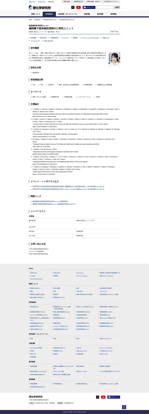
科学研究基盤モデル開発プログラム (109, 306)
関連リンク (106, 37)
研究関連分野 (54, 37)
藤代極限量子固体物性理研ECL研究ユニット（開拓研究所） (50, 201)
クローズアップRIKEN (36, 347)
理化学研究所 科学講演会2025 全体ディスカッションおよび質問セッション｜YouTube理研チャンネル (72, 189)
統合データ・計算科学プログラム (85, 306)
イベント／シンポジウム (106, 347)
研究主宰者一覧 (34, 306)
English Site (51, 1)
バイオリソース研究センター (60, 326)
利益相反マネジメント (59, 297)
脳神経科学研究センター (36, 326)
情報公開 (55, 294)
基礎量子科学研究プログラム (37, 311)
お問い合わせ (41, 1)
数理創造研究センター (59, 317)
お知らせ (79, 347)
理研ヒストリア (104, 353)
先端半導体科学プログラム (83, 311)
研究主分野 (43, 37)
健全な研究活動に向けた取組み (85, 294)
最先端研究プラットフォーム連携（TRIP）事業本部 (62, 307)
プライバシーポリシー (82, 275)
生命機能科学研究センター (107, 323)
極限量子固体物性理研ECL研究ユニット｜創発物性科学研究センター (54, 204)
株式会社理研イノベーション (38, 371)
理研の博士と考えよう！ (59, 347)
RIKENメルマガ (90, 7)
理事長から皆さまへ (35, 288)
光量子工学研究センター (36, 329)
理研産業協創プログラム (106, 311)
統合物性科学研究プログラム (67, 19)
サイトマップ (80, 272)
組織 (31, 291)
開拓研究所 (56, 314)
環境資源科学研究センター (83, 326)
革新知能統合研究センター (37, 323)
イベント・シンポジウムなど (90, 37)
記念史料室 (33, 357)
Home (30, 19)
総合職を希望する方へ (82, 383)
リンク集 (32, 275)
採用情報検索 (33, 383)
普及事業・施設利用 (105, 366)
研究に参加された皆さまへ (37, 297)
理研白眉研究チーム (105, 314)
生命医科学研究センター (83, 323)
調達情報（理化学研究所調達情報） (110, 272)
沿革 (78, 288)
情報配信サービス (58, 350)
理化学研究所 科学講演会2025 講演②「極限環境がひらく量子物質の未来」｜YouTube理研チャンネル (72, 186)
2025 (54, 338)
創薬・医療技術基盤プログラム (61, 311)
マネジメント (103, 291)
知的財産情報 (33, 366)
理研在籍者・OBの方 (93, 1)
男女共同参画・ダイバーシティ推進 (109, 294)
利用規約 (55, 275)
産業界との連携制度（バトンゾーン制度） (63, 367)
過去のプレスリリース (105, 338)
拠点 (54, 291)
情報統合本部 (56, 323)
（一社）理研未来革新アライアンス (110, 371)
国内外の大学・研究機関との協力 (62, 374)
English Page (114, 31)
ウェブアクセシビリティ (36, 278)
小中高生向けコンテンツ (111, 1)
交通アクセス (32, 1)
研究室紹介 (37, 19)
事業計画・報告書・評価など (37, 294)
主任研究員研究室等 (82, 314)
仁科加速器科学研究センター (60, 329)
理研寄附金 (66, 1)
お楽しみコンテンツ (82, 350)
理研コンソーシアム (82, 371)
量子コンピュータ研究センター (108, 317)
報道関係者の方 (78, 1)
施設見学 (55, 353)
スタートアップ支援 (58, 371)
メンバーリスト (35, 40)
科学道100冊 (80, 353)
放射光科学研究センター (83, 329)
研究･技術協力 (80, 366)
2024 (78, 338)
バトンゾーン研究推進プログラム (38, 314)
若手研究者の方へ (58, 383)
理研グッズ (33, 353)
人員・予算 (79, 291)
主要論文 (75, 37)
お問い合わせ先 (48, 40)
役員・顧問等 (56, 288)
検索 (116, 7)
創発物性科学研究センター (50, 19)
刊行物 (32, 350)
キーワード (65, 37)
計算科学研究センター (82, 317)
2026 (31, 338)
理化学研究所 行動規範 (106, 288)
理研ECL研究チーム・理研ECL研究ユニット (40, 319)
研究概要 (33, 37)
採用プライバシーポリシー (107, 275)
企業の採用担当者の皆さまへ (37, 374)
